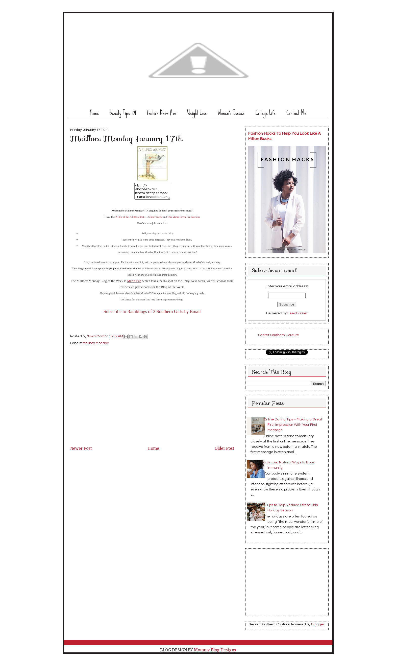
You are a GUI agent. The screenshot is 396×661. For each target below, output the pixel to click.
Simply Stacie (155, 220)
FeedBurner (297, 313)
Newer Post (81, 451)
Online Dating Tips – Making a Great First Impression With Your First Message (293, 425)
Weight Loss (197, 113)
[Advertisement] (108, 412)
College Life (266, 113)
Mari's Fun (134, 284)
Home (94, 113)
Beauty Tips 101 (123, 113)
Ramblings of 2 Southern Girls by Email (164, 314)
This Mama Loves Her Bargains (183, 220)
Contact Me (296, 113)
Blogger (317, 624)
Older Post (224, 451)
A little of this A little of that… (130, 220)
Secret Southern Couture (278, 335)
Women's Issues (231, 113)
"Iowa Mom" (96, 339)
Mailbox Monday (96, 346)
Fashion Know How (161, 113)
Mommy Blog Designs (215, 650)
